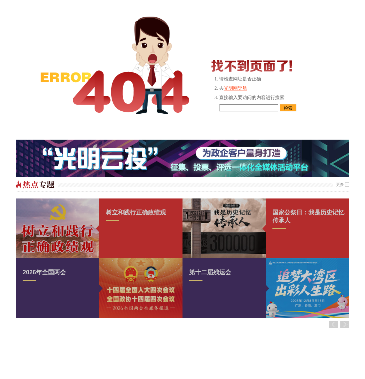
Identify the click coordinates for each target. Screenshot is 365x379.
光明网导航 (235, 88)
